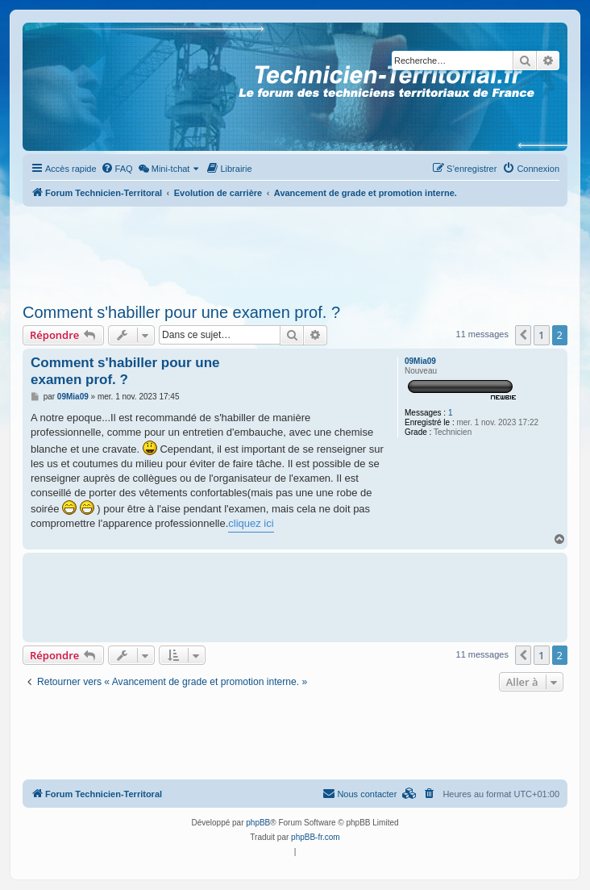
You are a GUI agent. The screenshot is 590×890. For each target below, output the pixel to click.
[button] (523, 335)
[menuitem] (117, 168)
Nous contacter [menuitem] (359, 793)
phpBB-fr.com (315, 837)
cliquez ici (250, 523)
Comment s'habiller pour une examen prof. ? (181, 312)
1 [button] (541, 335)
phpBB (258, 822)
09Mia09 (420, 361)
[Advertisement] (295, 250)
